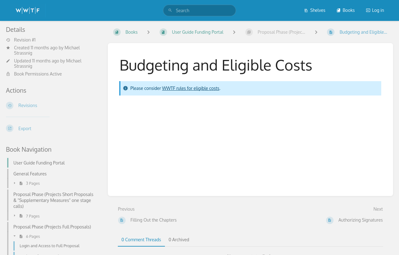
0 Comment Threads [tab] (141, 239)
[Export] (52, 128)
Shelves (314, 10)
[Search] (170, 10)
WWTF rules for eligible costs (190, 88)
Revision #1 (21, 39)
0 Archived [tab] (179, 239)
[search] (199, 10)
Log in (375, 10)
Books (345, 10)
